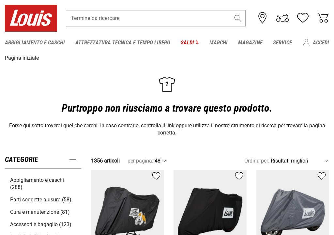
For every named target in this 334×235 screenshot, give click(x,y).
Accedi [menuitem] (321, 42)
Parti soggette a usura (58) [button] (40, 199)
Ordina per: (256, 160)
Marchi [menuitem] (218, 42)
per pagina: (140, 160)
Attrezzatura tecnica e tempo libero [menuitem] (122, 42)
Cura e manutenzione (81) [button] (40, 212)
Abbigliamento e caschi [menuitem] (35, 42)
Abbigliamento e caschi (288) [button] (37, 183)
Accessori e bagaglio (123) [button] (40, 224)
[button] (238, 18)
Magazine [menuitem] (250, 42)
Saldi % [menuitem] (190, 42)
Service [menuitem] (282, 42)
